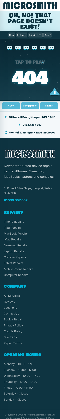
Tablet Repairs (13, 263)
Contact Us (11, 313)
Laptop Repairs (14, 251)
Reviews (9, 301)
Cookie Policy (13, 331)
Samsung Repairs (16, 245)
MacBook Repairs (16, 233)
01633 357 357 (29, 124)
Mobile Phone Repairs (18, 269)
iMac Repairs (12, 239)
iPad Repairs (12, 227)
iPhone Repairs (14, 221)
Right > (49, 105)
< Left (11, 105)
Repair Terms (13, 343)
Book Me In (21, 35)
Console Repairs (15, 257)
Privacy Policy (13, 325)
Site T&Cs (10, 337)
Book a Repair (13, 319)
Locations (10, 307)
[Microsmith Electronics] (30, 5)
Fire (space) (30, 105)
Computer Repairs (16, 275)
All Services (12, 295)
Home (11, 35)
